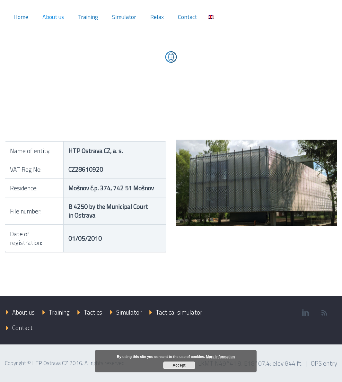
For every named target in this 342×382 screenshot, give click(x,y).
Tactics (93, 312)
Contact (187, 17)
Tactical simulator (179, 312)
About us (53, 17)
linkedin (305, 313)
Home (20, 17)
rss (324, 313)
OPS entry (324, 363)
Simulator (124, 17)
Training (88, 17)
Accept (178, 365)
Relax (157, 17)
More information (220, 357)
